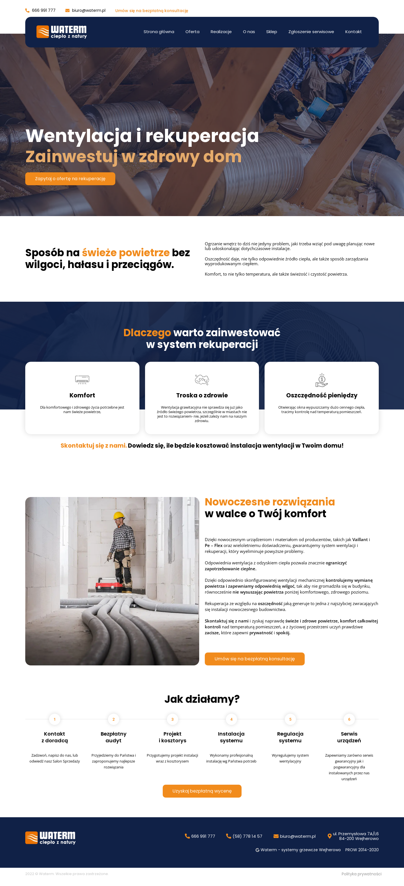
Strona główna (159, 32)
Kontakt (353, 32)
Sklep (271, 32)
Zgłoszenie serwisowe (311, 32)
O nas (249, 32)
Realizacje (221, 32)
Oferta (192, 32)
